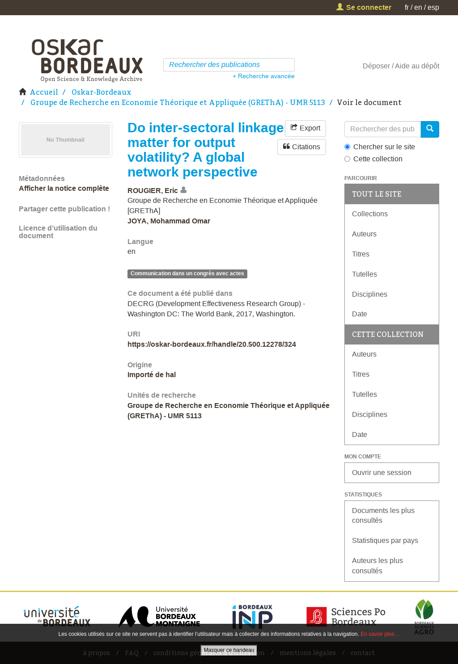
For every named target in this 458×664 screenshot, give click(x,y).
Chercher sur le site (379, 147)
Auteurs (364, 234)
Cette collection (373, 159)
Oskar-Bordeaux (101, 92)
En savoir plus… (379, 634)
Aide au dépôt (417, 66)
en (418, 7)
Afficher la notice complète (64, 188)
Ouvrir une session (381, 472)
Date (359, 314)
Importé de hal (151, 374)
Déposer (376, 66)
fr (407, 7)
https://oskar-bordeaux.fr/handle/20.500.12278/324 (211, 344)
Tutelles (364, 274)
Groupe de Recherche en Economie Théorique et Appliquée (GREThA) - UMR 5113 (177, 102)
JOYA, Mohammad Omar (168, 221)
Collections (370, 214)
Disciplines (369, 294)
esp (433, 7)
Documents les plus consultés (383, 516)
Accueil (44, 92)
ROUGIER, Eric (152, 190)
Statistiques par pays (385, 540)
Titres (360, 254)
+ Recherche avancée (264, 76)
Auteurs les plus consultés (377, 566)
